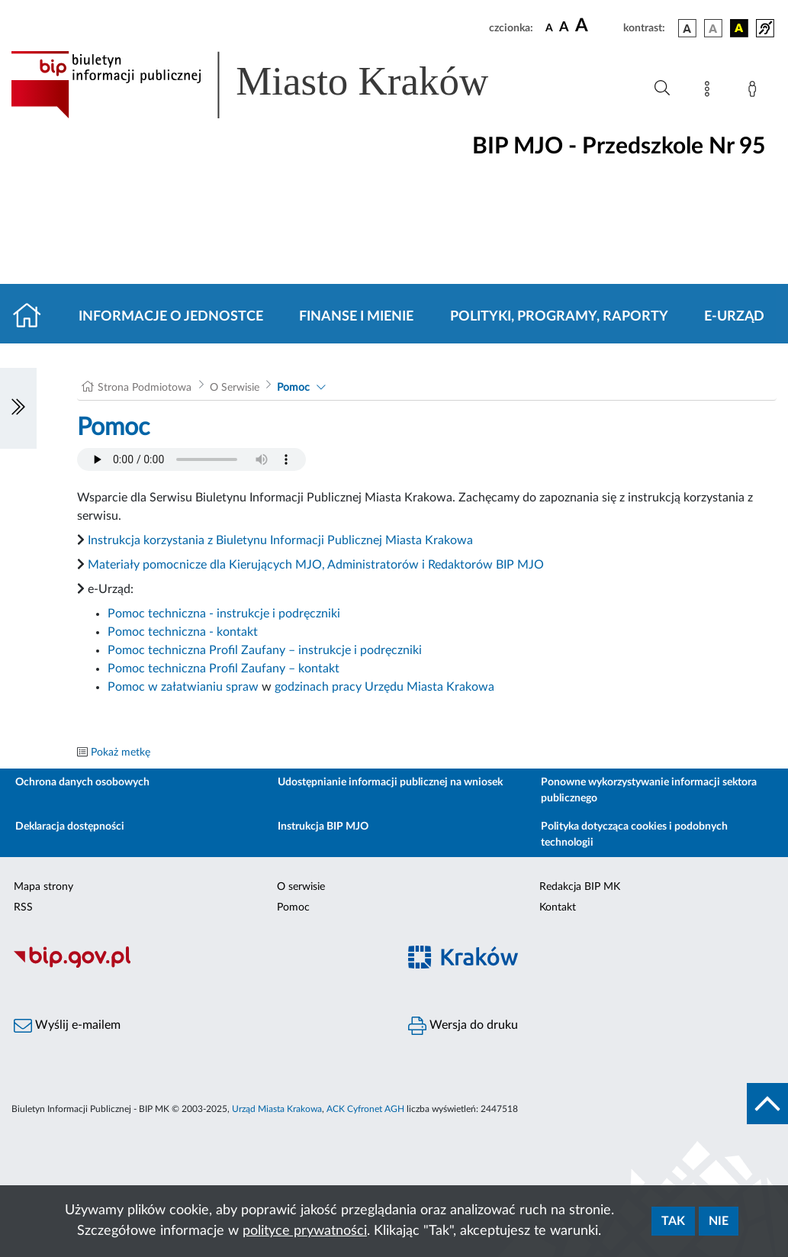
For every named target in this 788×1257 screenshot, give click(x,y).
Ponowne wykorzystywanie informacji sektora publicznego (649, 790)
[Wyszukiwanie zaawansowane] (662, 88)
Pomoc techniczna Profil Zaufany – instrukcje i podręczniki (265, 650)
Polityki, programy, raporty (559, 317)
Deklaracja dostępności (69, 826)
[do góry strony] (767, 1103)
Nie (718, 1221)
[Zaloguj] (755, 91)
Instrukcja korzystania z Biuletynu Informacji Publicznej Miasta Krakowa (280, 540)
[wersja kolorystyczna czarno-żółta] (739, 28)
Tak (673, 1221)
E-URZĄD (734, 317)
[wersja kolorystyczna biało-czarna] (713, 28)
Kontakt (557, 907)
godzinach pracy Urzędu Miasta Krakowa (384, 687)
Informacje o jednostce (171, 317)
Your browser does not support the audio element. (191, 459)
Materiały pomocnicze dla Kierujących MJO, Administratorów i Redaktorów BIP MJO (316, 565)
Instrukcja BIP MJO (323, 826)
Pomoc (293, 387)
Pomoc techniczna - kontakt (183, 632)
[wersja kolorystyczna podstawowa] (687, 28)
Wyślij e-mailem (67, 1026)
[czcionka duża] (597, 26)
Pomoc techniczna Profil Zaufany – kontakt (223, 668)
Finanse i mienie (356, 317)
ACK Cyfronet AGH (365, 1109)
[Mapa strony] (710, 91)
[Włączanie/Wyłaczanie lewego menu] (18, 408)
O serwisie (301, 887)
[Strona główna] (33, 316)
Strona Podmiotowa (144, 387)
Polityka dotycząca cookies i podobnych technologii (634, 834)
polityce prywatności (305, 1231)
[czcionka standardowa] (549, 27)
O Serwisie (234, 387)
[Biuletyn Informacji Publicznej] (197, 965)
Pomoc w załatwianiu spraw (183, 687)
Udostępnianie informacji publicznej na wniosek (390, 782)
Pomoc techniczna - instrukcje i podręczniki (224, 614)
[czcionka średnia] (564, 28)
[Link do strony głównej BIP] (271, 84)
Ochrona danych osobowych (82, 782)
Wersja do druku (463, 1026)
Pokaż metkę (120, 752)
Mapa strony (43, 887)
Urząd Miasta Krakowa (277, 1109)
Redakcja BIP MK (579, 887)
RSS (23, 907)
